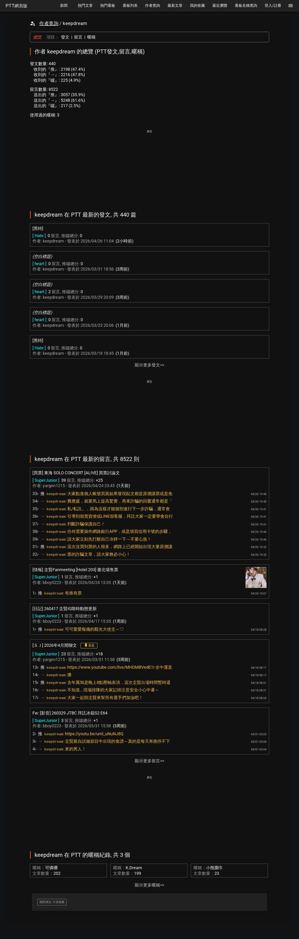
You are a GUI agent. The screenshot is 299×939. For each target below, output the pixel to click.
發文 (65, 37)
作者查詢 (48, 23)
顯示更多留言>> (149, 760)
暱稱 (91, 37)
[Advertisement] (149, 167)
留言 (78, 37)
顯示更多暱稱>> (149, 885)
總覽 (37, 37)
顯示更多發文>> (149, 364)
